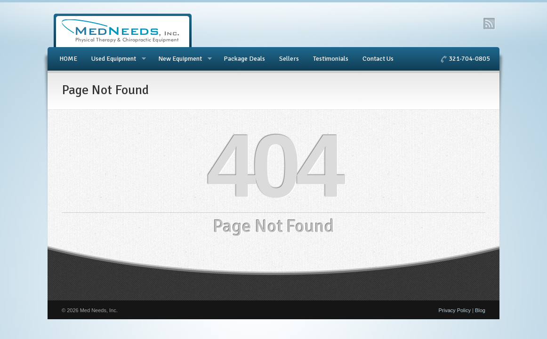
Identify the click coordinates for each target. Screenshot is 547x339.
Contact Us (378, 59)
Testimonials (330, 59)
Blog (480, 310)
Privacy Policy (455, 310)
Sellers (289, 59)
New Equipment (181, 59)
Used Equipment (115, 59)
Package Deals (244, 59)
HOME (68, 59)
